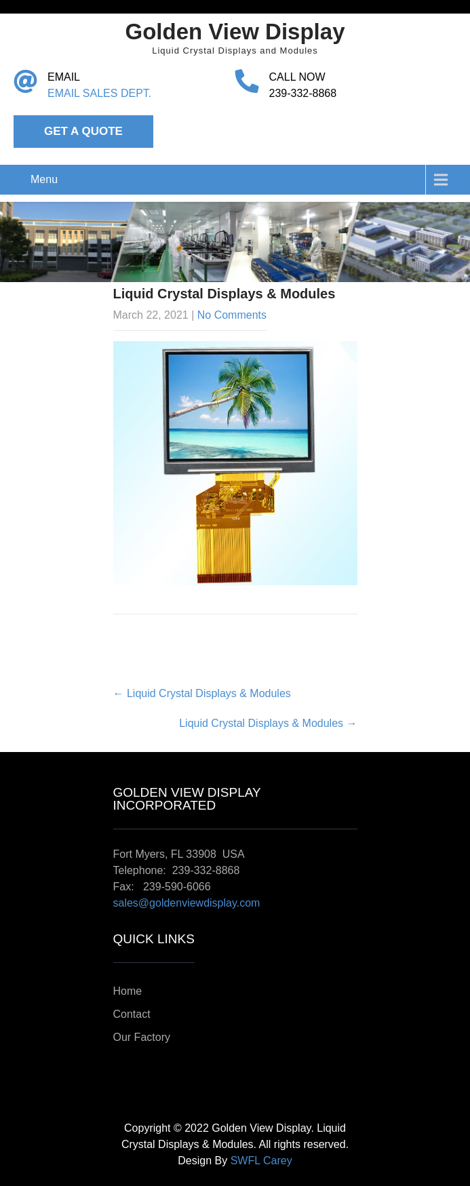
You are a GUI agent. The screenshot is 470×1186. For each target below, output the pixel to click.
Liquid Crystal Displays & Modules (202, 693)
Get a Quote (83, 131)
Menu (44, 179)
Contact (132, 1014)
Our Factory (141, 1037)
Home (127, 991)
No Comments (232, 315)
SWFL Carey (261, 1160)
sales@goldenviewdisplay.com (186, 903)
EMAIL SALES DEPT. (99, 93)
